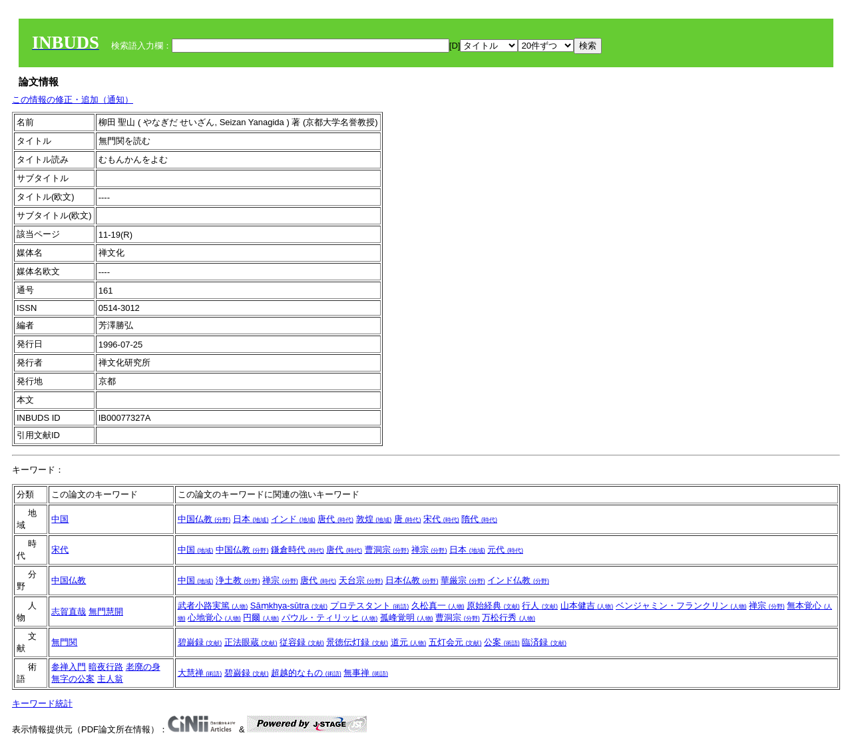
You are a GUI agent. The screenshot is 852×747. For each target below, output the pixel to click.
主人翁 (110, 679)
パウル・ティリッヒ (330, 617)
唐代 (335, 519)
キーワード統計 (42, 703)
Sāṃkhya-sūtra (288, 606)
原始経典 (493, 606)
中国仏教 (204, 519)
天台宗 (361, 580)
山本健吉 (587, 606)
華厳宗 (463, 580)
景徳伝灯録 (357, 642)
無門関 (64, 642)
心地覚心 (214, 617)
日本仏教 (412, 580)
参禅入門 (68, 667)
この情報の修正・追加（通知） (72, 100)
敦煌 (374, 519)
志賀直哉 (68, 612)
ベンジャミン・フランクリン (681, 606)
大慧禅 (200, 673)
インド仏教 (518, 580)
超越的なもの (306, 673)
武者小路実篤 (213, 606)
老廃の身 (143, 667)
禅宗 (429, 550)
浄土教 (238, 580)
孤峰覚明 (406, 617)
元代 (505, 550)
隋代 (479, 519)
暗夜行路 (106, 667)
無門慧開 (106, 612)
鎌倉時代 (297, 550)
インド (293, 519)
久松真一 (438, 606)
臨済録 (544, 642)
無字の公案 (73, 679)
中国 (60, 519)
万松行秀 (508, 617)
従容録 (302, 642)
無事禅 (365, 673)
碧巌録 (200, 642)
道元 (409, 642)
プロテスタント (369, 606)
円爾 (261, 617)
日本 (251, 519)
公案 (502, 642)
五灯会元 (455, 642)
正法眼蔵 (251, 642)
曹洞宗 (387, 550)
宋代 (441, 519)
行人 (540, 606)
